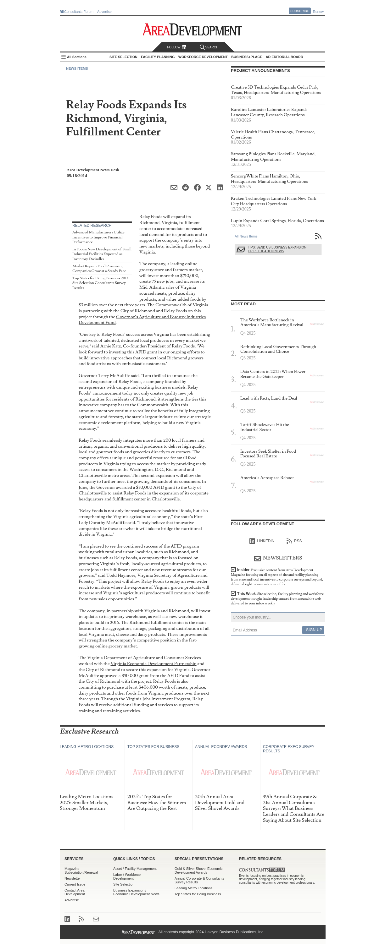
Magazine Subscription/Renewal (81, 870)
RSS (294, 541)
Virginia (147, 252)
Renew (318, 12)
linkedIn (261, 541)
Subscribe (299, 11)
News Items (77, 68)
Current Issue (74, 884)
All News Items (246, 236)
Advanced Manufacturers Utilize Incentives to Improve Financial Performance (98, 237)
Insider (277, 577)
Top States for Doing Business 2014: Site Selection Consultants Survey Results (101, 283)
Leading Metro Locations (193, 888)
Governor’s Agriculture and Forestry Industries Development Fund (142, 320)
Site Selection (123, 884)
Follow (176, 47)
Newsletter (72, 878)
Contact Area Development (74, 892)
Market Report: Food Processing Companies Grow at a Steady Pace (99, 269)
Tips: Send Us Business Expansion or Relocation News (277, 249)
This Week (277, 599)
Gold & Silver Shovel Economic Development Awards (198, 870)
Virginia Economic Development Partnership (153, 664)
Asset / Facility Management (135, 868)
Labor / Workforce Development (127, 876)
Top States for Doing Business (198, 894)
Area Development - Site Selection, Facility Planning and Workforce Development (193, 29)
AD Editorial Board (284, 57)
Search (209, 47)
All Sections (76, 57)
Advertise (104, 12)
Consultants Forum (78, 12)
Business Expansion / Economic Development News (136, 892)
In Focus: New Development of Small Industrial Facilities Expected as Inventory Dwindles (101, 254)
